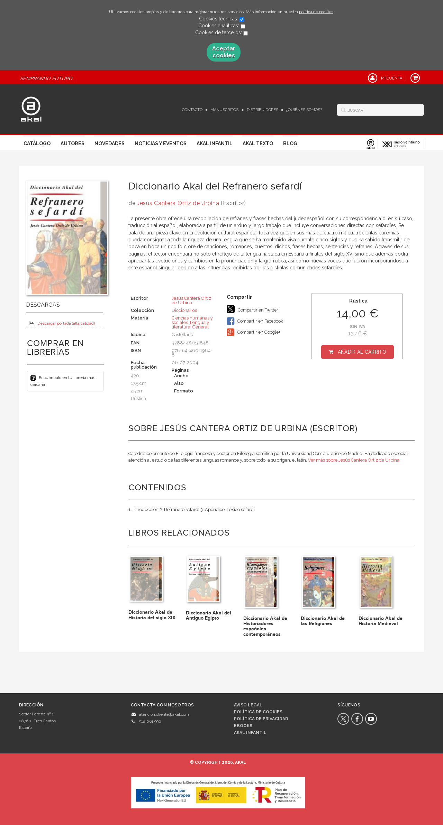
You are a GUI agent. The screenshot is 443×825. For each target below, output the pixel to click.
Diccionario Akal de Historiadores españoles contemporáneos (265, 626)
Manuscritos (224, 110)
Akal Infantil (215, 143)
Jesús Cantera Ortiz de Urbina (178, 203)
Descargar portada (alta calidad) (62, 323)
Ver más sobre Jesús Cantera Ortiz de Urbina (353, 460)
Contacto (192, 110)
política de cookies (316, 11)
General (200, 327)
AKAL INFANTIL (250, 732)
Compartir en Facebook (255, 321)
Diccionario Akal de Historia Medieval (381, 621)
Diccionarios (184, 310)
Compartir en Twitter (252, 309)
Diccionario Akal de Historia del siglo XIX (151, 614)
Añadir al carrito (362, 352)
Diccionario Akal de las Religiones (323, 621)
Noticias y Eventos (161, 143)
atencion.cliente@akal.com (164, 714)
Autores (72, 143)
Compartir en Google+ (253, 332)
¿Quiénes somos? (304, 110)
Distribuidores (262, 110)
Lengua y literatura (190, 325)
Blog (290, 143)
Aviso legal (248, 705)
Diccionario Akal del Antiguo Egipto (208, 615)
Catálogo (37, 143)
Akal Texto (258, 143)
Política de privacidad (261, 718)
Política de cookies (258, 712)
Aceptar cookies (223, 52)
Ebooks (243, 725)
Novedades (109, 143)
